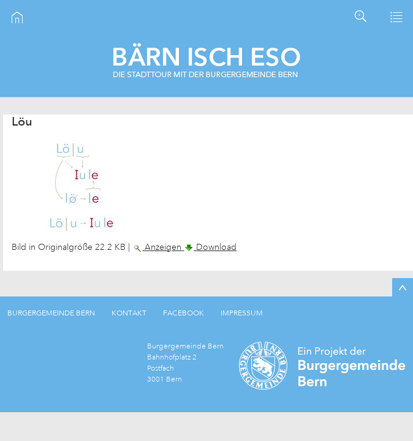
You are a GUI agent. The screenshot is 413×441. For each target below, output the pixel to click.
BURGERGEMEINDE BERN (51, 313)
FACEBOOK (183, 313)
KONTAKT (129, 313)
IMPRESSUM (242, 313)
